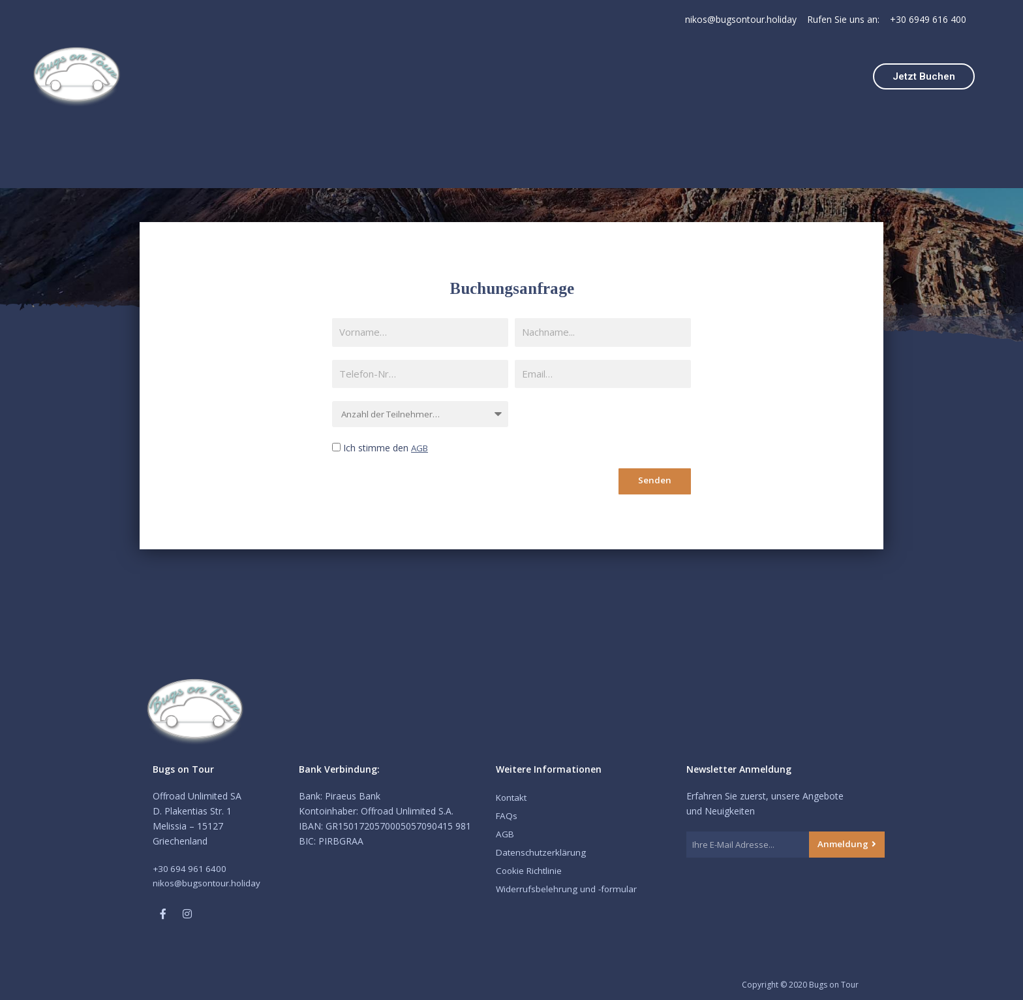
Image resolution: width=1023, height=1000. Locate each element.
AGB (420, 448)
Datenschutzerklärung (542, 852)
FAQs (507, 815)
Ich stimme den (386, 448)
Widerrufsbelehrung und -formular (567, 888)
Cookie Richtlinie (530, 870)
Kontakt (512, 797)
